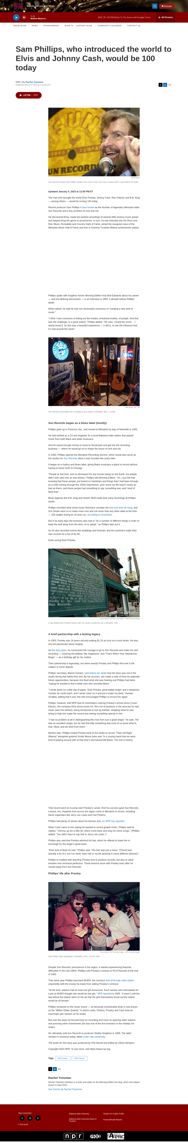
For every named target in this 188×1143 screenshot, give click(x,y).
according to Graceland (99, 516)
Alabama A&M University (79, 1115)
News (35, 27)
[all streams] (165, 19)
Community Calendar (110, 27)
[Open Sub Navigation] (28, 27)
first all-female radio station (120, 982)
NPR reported (104, 995)
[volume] (24, 19)
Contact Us (133, 27)
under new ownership (94, 1038)
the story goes (59, 651)
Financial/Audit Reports (112, 1121)
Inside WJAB (19, 27)
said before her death (95, 674)
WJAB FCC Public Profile (113, 1115)
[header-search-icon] (155, 7)
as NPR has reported (113, 822)
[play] (16, 19)
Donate (168, 6)
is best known (87, 209)
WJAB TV (69, 27)
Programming (51, 27)
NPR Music (79, 1060)
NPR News (63, 1060)
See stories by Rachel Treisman (65, 1090)
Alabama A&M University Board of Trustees (82, 1122)
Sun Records (70, 460)
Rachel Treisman (34, 83)
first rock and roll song (120, 509)
